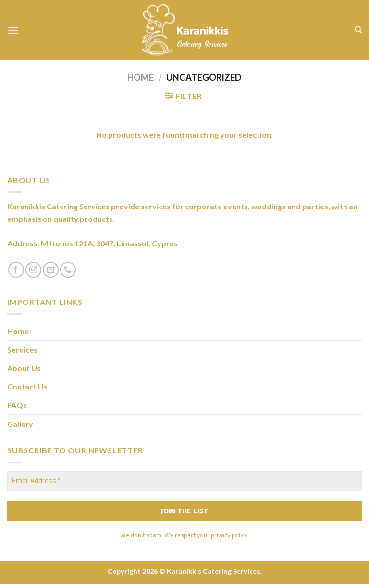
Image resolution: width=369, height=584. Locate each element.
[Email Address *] (184, 481)
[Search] (358, 30)
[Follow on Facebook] (16, 270)
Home (140, 77)
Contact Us (27, 386)
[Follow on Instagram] (33, 270)
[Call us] (68, 270)
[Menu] (13, 30)
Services (22, 349)
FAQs (17, 405)
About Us (24, 368)
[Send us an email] (51, 270)
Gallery (20, 423)
